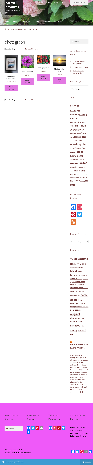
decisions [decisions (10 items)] (80, 137)
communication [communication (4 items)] (77, 122)
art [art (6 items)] (71, 105)
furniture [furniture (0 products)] (85, 288)
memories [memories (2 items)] (73, 167)
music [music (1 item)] (71, 171)
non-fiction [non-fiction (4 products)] (75, 310)
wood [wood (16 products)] (82, 330)
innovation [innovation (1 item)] (81, 159)
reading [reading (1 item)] (86, 174)
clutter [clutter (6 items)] (74, 118)
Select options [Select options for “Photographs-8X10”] (59, 80)
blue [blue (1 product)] (81, 267)
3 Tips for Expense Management (79, 63)
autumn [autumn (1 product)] (77, 267)
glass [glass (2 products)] (82, 291)
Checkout (46, 21)
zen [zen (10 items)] (72, 185)
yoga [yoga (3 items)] (86, 181)
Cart (38, 21)
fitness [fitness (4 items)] (78, 148)
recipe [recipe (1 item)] (72, 177)
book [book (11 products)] (73, 271)
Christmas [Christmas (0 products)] (79, 279)
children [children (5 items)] (74, 114)
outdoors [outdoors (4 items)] (74, 174)
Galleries (26, 21)
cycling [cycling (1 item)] (72, 137)
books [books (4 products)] (79, 271)
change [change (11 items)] (75, 110)
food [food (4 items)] (84, 148)
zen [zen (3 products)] (71, 334)
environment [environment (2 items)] (78, 140)
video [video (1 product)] (82, 326)
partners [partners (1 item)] (81, 174)
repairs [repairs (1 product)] (83, 318)
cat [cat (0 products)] (86, 275)
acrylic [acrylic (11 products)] (77, 264)
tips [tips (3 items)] (71, 181)
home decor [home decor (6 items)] (76, 155)
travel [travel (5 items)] (77, 180)
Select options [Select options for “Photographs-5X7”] (43, 77)
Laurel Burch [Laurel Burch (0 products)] (82, 303)
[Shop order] (14, 49)
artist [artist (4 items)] (76, 105)
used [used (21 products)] (77, 325)
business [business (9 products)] (75, 275)
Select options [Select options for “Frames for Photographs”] (11, 88)
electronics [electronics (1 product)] (81, 285)
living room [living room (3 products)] (75, 306)
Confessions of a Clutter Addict (78, 72)
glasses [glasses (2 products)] (73, 295)
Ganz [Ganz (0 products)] (71, 291)
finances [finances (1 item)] (72, 148)
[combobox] (79, 241)
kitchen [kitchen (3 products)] (80, 300)
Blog (63, 2)
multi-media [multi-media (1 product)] (84, 307)
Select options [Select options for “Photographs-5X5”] (27, 81)
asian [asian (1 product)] (72, 267)
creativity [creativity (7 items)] (78, 129)
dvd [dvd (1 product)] (76, 285)
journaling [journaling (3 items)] (74, 163)
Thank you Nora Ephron (80, 67)
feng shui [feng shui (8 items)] (81, 144)
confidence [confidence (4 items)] (75, 125)
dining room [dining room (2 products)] (80, 282)
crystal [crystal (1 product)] (72, 282)
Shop (15, 21)
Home (7, 21)
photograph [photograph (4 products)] (75, 318)
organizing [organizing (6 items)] (79, 170)
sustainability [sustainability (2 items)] (82, 177)
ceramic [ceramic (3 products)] (73, 278)
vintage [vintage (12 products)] (74, 330)
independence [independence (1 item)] (74, 159)
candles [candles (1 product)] (82, 275)
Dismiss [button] (88, 462)
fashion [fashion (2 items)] (73, 144)
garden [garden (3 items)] (73, 152)
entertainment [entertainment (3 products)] (76, 287)
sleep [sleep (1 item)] (75, 177)
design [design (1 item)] (72, 140)
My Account (58, 21)
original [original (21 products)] (75, 314)
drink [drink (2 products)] (72, 284)
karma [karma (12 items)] (83, 163)
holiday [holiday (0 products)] (78, 295)
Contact (56, 2)
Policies (48, 2)
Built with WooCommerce (21, 452)
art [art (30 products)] (84, 264)
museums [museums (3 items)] (81, 167)
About (41, 2)
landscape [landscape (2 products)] (74, 303)
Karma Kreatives (12, 5)
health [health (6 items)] (80, 151)
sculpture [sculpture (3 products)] (74, 321)
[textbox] (79, 241)
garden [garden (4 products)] (76, 291)
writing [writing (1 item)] (82, 181)
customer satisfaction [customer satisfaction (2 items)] (78, 133)
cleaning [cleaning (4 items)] (83, 114)
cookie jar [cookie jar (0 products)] (85, 279)
